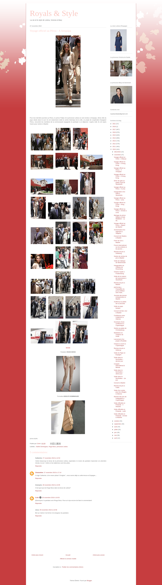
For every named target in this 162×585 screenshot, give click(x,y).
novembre (117, 155)
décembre (117, 152)
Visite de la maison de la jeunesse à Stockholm (120, 278)
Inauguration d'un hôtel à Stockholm (119, 193)
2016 (114, 132)
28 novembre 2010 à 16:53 (51, 497)
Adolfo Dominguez (42, 446)
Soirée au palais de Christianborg (120, 329)
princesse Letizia (62, 446)
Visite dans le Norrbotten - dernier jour (118, 359)
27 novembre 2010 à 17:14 (52, 472)
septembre (118, 424)
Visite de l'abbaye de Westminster (120, 261)
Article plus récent (37, 555)
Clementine (39, 472)
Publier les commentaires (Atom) (72, 567)
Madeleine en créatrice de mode (118, 334)
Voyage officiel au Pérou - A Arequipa (119, 169)
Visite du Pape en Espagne (119, 354)
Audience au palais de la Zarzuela (120, 302)
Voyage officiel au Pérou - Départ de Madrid (119, 225)
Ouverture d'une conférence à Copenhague (119, 323)
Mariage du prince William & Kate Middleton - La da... (120, 217)
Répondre (38, 466)
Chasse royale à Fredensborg (119, 272)
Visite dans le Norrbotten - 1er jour (120, 378)
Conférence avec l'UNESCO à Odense (119, 317)
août (116, 427)
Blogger (89, 580)
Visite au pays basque (118, 307)
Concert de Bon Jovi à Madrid (120, 312)
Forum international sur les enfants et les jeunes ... (120, 247)
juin (115, 432)
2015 (114, 135)
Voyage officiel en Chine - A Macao (120, 158)
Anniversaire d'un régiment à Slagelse (119, 231)
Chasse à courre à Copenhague (120, 344)
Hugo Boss (52, 446)
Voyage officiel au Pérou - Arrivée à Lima (120, 210)
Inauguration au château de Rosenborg (119, 267)
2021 (114, 124)
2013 (114, 141)
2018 (114, 126)
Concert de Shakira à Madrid (120, 237)
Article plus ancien (99, 555)
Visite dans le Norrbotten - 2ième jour (118, 371)
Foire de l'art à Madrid (118, 241)
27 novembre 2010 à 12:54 (51, 458)
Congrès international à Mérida (119, 365)
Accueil (68, 555)
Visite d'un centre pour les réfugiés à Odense (120, 392)
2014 (114, 138)
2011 (114, 146)
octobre (117, 421)
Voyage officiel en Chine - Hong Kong (119, 204)
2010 (114, 149)
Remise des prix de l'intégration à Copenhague (120, 398)
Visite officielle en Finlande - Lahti (120, 410)
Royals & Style (54, 13)
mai (115, 435)
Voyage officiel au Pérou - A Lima (119, 188)
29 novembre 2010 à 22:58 (48, 510)
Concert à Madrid (119, 383)
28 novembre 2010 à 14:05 (51, 485)
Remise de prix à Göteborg (119, 252)
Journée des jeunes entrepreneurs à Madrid (120, 297)
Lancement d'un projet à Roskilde (120, 340)
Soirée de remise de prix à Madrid (120, 257)
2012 (114, 144)
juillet (116, 429)
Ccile (37, 497)
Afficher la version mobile (68, 559)
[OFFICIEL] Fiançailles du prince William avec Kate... (119, 289)
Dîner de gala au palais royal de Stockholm (119, 182)
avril (115, 438)
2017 (114, 129)
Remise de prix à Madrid (119, 283)
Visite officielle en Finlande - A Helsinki (119, 404)
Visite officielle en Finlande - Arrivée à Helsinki (120, 415)
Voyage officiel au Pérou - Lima (119, 199)
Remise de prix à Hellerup (119, 349)
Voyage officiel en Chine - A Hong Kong (119, 163)
